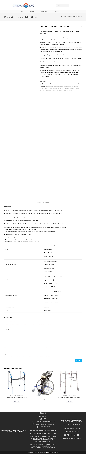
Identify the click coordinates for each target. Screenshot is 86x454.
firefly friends (57, 90)
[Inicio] (61, 16)
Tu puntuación (8, 327)
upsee (61, 90)
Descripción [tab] (37, 202)
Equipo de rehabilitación (73, 83)
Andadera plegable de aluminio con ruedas (69, 397)
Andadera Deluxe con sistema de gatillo (17, 397)
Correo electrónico (48, 347)
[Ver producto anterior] (81, 26)
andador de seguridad (50, 86)
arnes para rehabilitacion (57, 88)
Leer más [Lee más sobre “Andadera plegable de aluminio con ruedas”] (69, 401)
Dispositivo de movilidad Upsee (75, 16)
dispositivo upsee (50, 90)
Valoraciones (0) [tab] (47, 202)
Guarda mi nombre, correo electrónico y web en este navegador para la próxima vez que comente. (27, 356)
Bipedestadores (63, 83)
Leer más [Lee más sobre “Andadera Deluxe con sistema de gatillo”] (16, 401)
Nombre (6, 347)
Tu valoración (7, 332)
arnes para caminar (68, 86)
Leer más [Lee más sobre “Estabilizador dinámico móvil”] (43, 403)
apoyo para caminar (59, 86)
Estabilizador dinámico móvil (43, 399)
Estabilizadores (43, 84)
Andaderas (48, 83)
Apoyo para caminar (55, 83)
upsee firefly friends (68, 90)
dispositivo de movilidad (69, 88)
